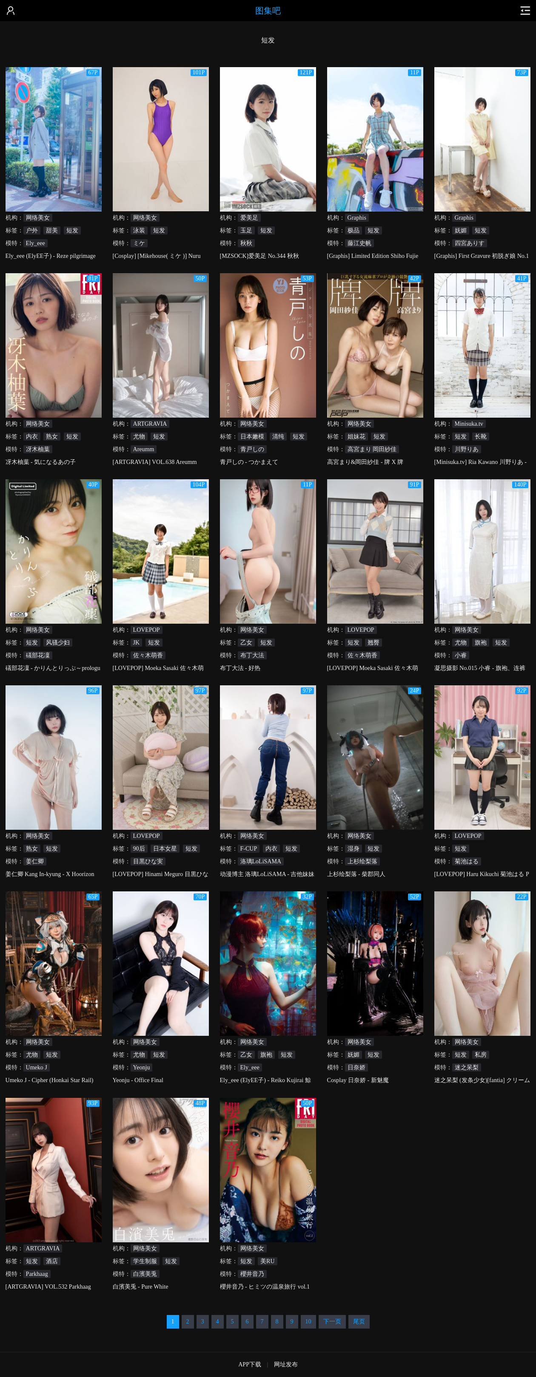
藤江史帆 (359, 243)
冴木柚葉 (38, 449)
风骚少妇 (58, 642)
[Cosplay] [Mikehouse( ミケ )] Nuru (157, 256)
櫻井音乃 (252, 1274)
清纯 (278, 436)
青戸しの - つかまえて (249, 462)
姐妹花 (356, 436)
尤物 (139, 436)
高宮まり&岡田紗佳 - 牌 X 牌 (365, 462)
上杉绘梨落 (362, 861)
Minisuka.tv (469, 424)
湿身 (353, 848)
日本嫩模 (252, 436)
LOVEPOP (146, 630)
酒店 (52, 1261)
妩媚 (461, 230)
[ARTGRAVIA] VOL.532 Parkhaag (48, 1287)
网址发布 (286, 1364)
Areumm (143, 449)
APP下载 (249, 1364)
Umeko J (36, 1067)
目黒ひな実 (148, 861)
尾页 (359, 1321)
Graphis (357, 218)
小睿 (461, 655)
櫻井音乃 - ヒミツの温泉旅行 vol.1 (265, 1287)
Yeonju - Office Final (138, 1080)
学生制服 (145, 1261)
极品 (353, 230)
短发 (72, 230)
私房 (481, 1055)
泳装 (139, 230)
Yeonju (141, 1067)
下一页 (332, 1321)
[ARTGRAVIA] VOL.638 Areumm (155, 462)
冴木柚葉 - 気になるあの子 (41, 462)
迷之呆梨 (467, 1067)
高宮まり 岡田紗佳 (372, 449)
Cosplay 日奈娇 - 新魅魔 (358, 1080)
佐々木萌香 (148, 655)
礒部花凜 (38, 655)
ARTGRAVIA (150, 424)
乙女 (246, 642)
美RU (267, 1261)
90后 (139, 848)
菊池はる (467, 861)
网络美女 (38, 218)
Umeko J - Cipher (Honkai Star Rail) (50, 1080)
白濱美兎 (145, 1274)
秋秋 (246, 243)
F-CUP (248, 848)
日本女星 (165, 848)
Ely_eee (35, 243)
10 (308, 1321)
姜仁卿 (35, 861)
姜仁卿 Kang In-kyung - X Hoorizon (50, 874)
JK (136, 642)
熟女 (52, 436)
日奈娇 (356, 1067)
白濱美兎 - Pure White (140, 1287)
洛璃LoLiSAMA (260, 861)
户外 (32, 230)
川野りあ (467, 449)
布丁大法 (252, 655)
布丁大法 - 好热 (240, 668)
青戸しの (252, 449)
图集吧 (268, 10)
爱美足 (249, 218)
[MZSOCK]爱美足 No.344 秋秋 (259, 256)
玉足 (246, 230)
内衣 (32, 436)
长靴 (481, 436)
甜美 (52, 230)
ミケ (139, 243)
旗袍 (481, 642)
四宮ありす (470, 243)
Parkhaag (37, 1274)
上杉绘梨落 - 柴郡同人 (356, 874)
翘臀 (373, 642)
